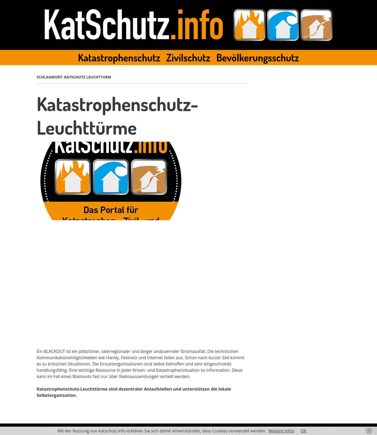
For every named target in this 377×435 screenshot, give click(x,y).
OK (303, 431)
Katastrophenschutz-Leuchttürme (117, 115)
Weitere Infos (281, 431)
